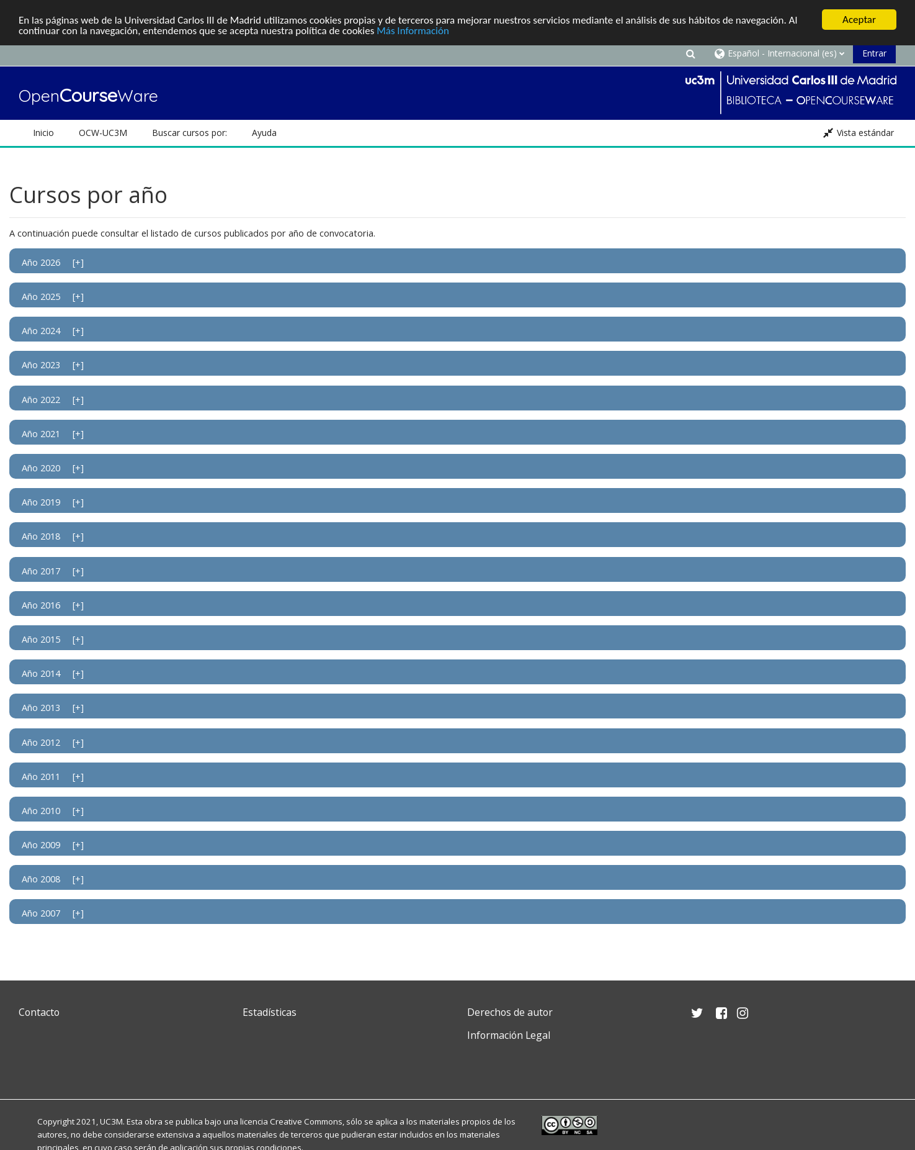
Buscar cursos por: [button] (189, 132)
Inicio (43, 132)
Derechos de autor (510, 1012)
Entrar (874, 53)
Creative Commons (306, 1121)
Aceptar (859, 19)
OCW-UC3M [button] (103, 132)
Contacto (39, 1012)
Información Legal (508, 1035)
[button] (690, 53)
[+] (78, 262)
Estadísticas (270, 1012)
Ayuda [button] (264, 132)
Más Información (413, 30)
